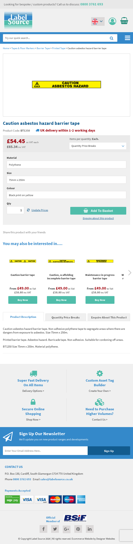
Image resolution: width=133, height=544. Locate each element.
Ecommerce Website (82, 538)
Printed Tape (58, 48)
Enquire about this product (98, 218)
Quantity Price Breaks (98, 146)
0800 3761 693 (91, 4)
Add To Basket (98, 211)
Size (9, 173)
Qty (9, 203)
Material (12, 158)
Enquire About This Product (109, 317)
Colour (11, 188)
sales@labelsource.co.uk (56, 479)
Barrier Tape (43, 48)
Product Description (23, 317)
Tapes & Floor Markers (22, 48)
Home (6, 48)
